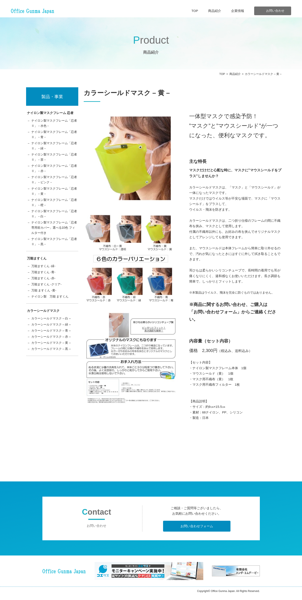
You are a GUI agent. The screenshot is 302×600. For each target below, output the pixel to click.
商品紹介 (214, 11)
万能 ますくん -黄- (44, 299)
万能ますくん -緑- (44, 273)
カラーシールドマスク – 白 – (52, 327)
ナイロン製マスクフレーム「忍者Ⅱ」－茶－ (54, 159)
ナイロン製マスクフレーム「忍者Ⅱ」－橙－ (54, 207)
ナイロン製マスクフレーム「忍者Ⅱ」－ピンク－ (54, 183)
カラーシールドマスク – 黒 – (52, 359)
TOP (194, 11)
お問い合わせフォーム (196, 526)
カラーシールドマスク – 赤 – (52, 347)
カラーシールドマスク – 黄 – (52, 353)
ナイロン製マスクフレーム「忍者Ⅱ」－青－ (54, 135)
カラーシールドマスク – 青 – (52, 340)
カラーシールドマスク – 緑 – (52, 334)
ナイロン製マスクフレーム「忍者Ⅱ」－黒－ (54, 248)
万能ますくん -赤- (44, 286)
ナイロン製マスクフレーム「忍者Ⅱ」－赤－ (54, 171)
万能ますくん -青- (44, 279)
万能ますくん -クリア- (47, 292)
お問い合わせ (275, 10)
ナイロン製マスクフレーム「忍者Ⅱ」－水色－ (54, 123)
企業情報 (237, 11)
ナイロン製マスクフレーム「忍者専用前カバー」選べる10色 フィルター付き (54, 233)
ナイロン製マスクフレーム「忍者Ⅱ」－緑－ (54, 147)
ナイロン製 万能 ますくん (51, 305)
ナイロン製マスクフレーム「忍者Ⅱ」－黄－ (54, 195)
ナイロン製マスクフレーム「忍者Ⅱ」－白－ (54, 219)
